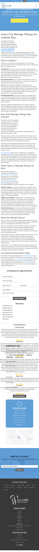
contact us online (28, 262)
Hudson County (20, 485)
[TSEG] (19, 545)
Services (19, 513)
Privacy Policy (19, 537)
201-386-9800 (19, 527)
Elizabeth (13, 485)
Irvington (28, 485)
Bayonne (26, 487)
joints (7, 109)
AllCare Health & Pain (6, 175)
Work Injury (5, 319)
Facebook (19, 535)
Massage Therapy (7, 314)
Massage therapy (5, 152)
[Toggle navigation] (36, 5)
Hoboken (6, 489)
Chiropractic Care (7, 305)
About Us (19, 512)
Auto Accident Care (7, 317)
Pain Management (7, 310)
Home (19, 510)
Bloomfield (6, 485)
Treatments (19, 517)
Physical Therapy (7, 308)
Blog (19, 519)
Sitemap (19, 521)
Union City (12, 487)
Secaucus (6, 487)
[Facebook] (22, 1)
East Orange (32, 487)
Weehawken (19, 487)
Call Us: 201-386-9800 (19, 1)
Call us (26, 55)
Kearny (33, 485)
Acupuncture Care (7, 312)
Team (19, 514)
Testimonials (19, 516)
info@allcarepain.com (16, 1)
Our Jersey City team (21, 259)
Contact (19, 520)
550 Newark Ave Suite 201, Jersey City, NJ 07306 (13, 1)
